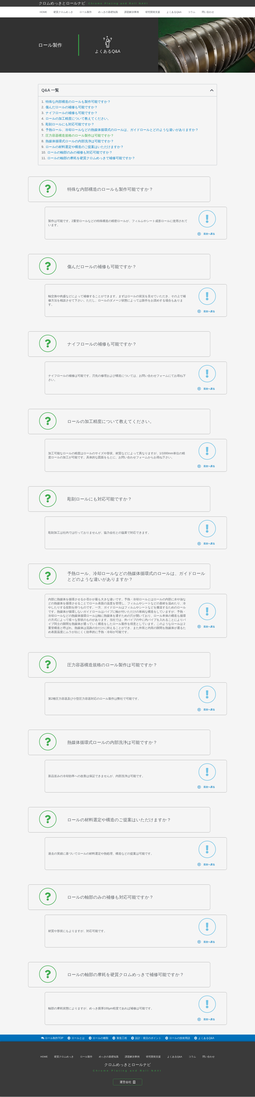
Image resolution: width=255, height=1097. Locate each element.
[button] (212, 90)
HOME (43, 12)
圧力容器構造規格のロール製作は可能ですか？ (80, 135)
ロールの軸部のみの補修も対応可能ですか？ (79, 152)
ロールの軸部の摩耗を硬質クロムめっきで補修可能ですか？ (91, 158)
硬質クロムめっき (63, 12)
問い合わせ (208, 12)
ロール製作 (86, 12)
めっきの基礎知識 (108, 12)
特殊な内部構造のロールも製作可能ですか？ (78, 101)
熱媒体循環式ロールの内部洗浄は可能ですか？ (80, 141)
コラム (191, 12)
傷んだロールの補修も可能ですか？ (72, 107)
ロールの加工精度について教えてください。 (78, 118)
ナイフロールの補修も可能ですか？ (72, 113)
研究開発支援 (152, 12)
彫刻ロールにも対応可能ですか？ (70, 124)
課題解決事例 (131, 12)
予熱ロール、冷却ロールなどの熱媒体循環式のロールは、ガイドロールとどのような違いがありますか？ (122, 130)
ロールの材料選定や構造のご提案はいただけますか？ (85, 147)
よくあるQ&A (174, 12)
